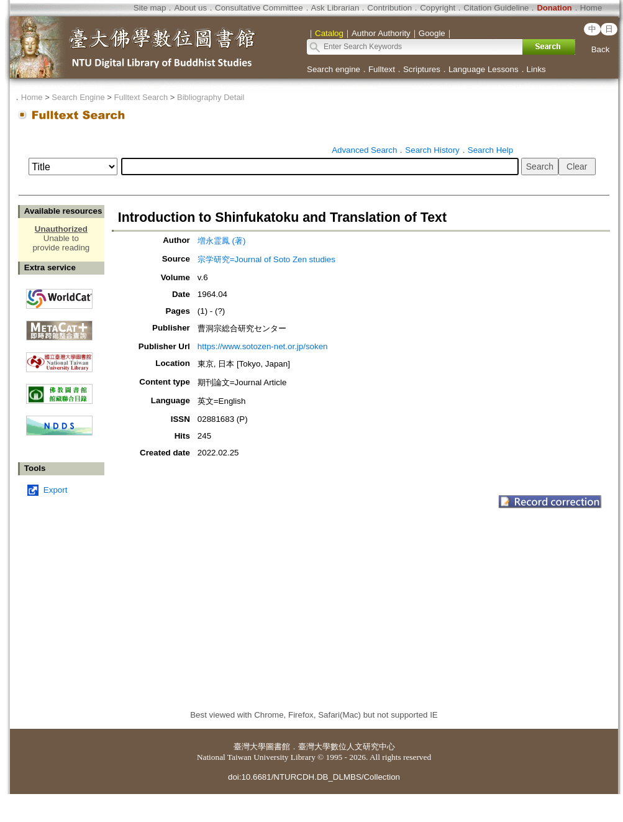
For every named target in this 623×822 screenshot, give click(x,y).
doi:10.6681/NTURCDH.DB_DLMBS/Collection (314, 777)
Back (600, 49)
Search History (432, 150)
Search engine (333, 69)
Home (591, 7)
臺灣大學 (250, 746)
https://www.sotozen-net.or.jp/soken (263, 346)
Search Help (490, 150)
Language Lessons (483, 69)
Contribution (389, 7)
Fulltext (381, 69)
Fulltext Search (141, 97)
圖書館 (278, 746)
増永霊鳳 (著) (222, 240)
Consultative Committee (258, 7)
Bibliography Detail (210, 97)
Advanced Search (364, 150)
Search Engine (78, 97)
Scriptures (421, 69)
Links (536, 69)
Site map (150, 7)
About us (190, 7)
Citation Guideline (496, 7)
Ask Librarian (335, 7)
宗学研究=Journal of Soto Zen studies (266, 259)
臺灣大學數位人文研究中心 (346, 746)
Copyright (437, 7)
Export (55, 490)
